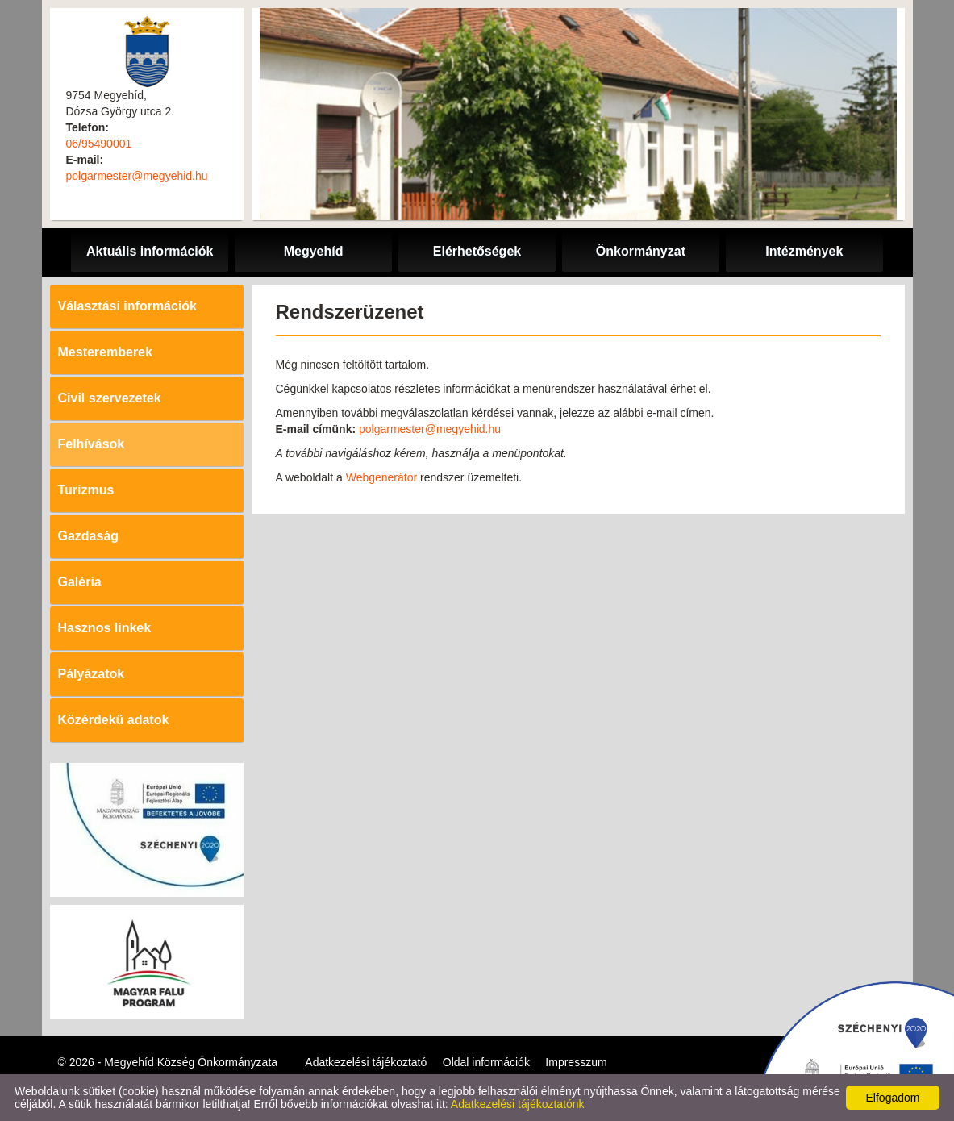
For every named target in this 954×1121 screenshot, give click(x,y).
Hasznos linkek (105, 628)
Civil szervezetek (109, 398)
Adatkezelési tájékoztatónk (518, 1104)
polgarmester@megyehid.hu (137, 175)
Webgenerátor (381, 477)
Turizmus (86, 490)
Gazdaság (88, 536)
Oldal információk (486, 1062)
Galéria (80, 582)
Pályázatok (91, 674)
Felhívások (91, 444)
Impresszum (575, 1062)
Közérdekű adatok (113, 720)
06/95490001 (99, 143)
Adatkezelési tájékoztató (366, 1062)
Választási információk (128, 306)
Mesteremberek (105, 352)
